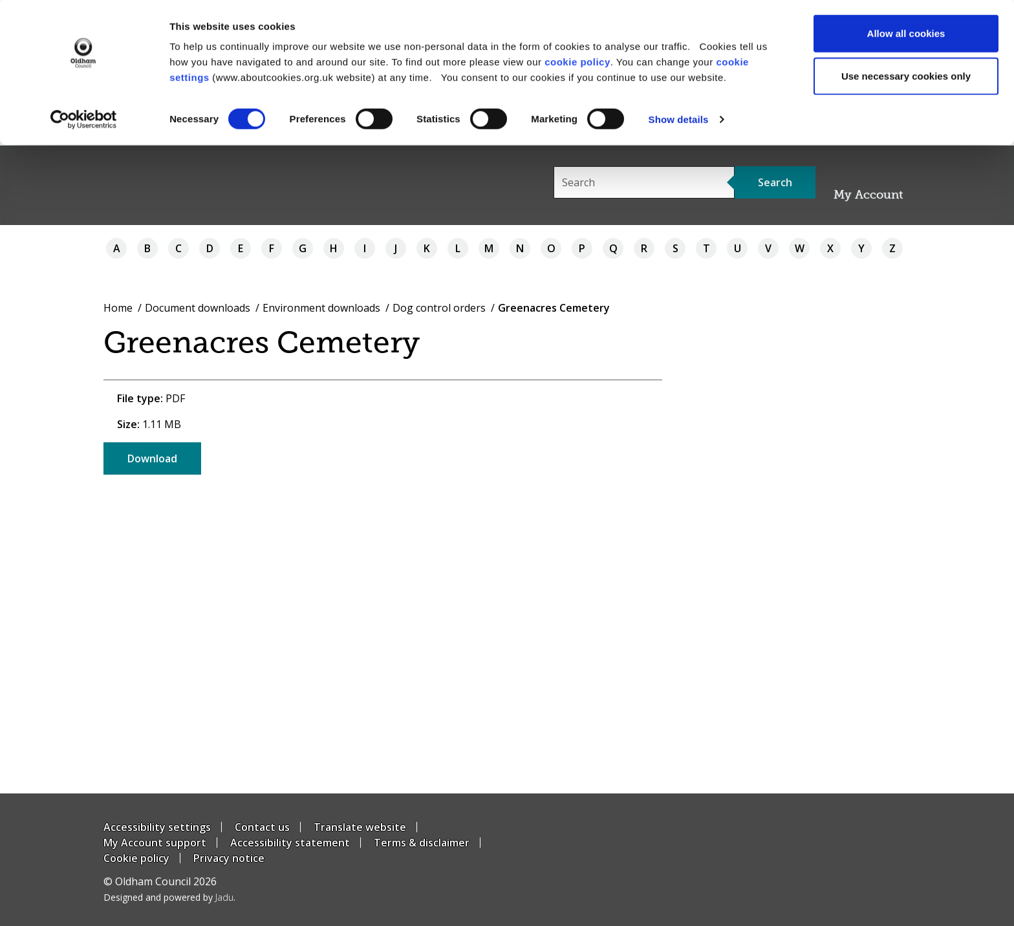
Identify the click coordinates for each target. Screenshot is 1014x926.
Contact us (262, 827)
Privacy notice (228, 858)
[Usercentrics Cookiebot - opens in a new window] (83, 120)
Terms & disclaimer (421, 842)
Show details (679, 119)
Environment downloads (321, 308)
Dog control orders (439, 308)
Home (118, 308)
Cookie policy (136, 858)
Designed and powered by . (169, 897)
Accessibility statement (290, 842)
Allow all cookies (906, 33)
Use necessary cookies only (906, 76)
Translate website (360, 827)
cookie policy (577, 62)
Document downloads (197, 308)
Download (152, 458)
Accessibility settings (157, 827)
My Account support (154, 842)
